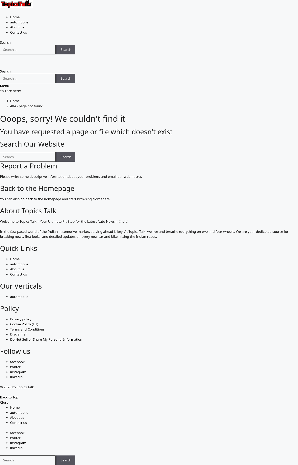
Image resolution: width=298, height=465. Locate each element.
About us (17, 27)
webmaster (132, 176)
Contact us (18, 32)
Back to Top (9, 397)
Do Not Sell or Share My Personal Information (46, 339)
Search (66, 49)
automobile (19, 22)
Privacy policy (20, 319)
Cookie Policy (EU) (24, 324)
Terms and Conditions (27, 329)
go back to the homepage (40, 199)
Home (15, 17)
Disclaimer (18, 334)
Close (4, 402)
